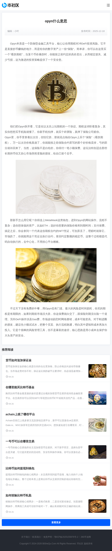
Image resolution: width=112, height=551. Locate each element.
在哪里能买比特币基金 (20, 387)
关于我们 (25, 537)
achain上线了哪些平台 (20, 414)
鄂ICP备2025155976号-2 (66, 537)
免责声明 (47, 537)
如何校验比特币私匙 (18, 495)
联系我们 (36, 537)
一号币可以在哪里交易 (20, 441)
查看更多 (56, 522)
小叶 (16, 31)
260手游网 (86, 537)
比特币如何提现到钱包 (20, 468)
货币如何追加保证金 (18, 360)
